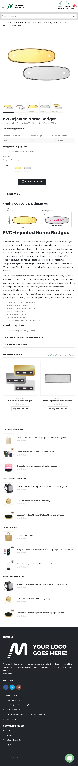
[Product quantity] (10, 182)
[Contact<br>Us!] (67, 2)
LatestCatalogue (60, 7)
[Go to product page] (20, 378)
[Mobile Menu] (3, 7)
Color (6, 166)
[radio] (18, 168)
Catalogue (7, 744)
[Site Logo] (16, 6)
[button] (48, 354)
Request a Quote (33, 181)
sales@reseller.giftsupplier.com (21, 705)
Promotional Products (12, 740)
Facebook (6, 687)
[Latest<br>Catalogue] (60, 2)
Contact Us (7, 735)
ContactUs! (67, 7)
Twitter (12, 687)
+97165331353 (15, 709)
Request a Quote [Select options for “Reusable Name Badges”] (20, 409)
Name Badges (16, 160)
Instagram (18, 687)
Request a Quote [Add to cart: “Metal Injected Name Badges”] (59, 409)
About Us (6, 730)
